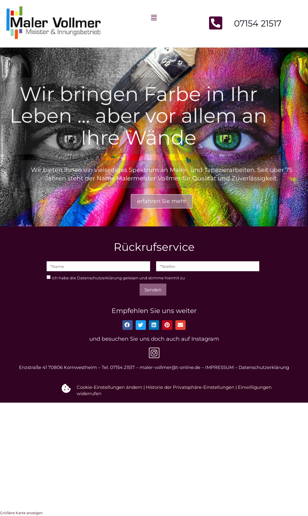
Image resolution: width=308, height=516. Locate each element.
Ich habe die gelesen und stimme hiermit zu (118, 277)
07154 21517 (258, 23)
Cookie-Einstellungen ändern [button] (109, 387)
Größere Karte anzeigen (21, 513)
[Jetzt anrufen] (215, 22)
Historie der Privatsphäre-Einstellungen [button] (190, 387)
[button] (154, 17)
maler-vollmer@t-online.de (170, 367)
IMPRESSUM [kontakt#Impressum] (219, 367)
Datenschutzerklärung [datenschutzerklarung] (99, 277)
